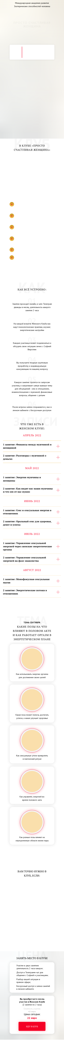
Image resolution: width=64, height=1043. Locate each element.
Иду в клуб (32, 1026)
